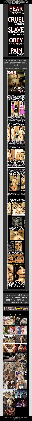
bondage (25, 290)
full (18, 290)
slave (20, 290)
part (8, 290)
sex (22, 290)
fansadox (11, 290)
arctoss (15, 290)
